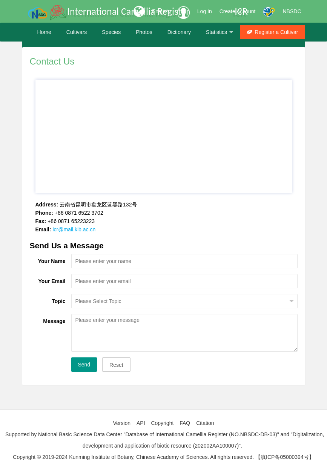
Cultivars (76, 32)
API (141, 423)
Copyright (162, 423)
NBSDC (291, 11)
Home (44, 32)
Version (121, 423)
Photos (144, 32)
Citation (205, 423)
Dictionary (179, 32)
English (160, 11)
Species (111, 32)
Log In (204, 11)
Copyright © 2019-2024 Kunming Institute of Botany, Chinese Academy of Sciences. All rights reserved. (133, 457)
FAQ (185, 423)
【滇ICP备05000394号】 (284, 457)
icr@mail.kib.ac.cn (73, 229)
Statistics (219, 32)
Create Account (238, 11)
